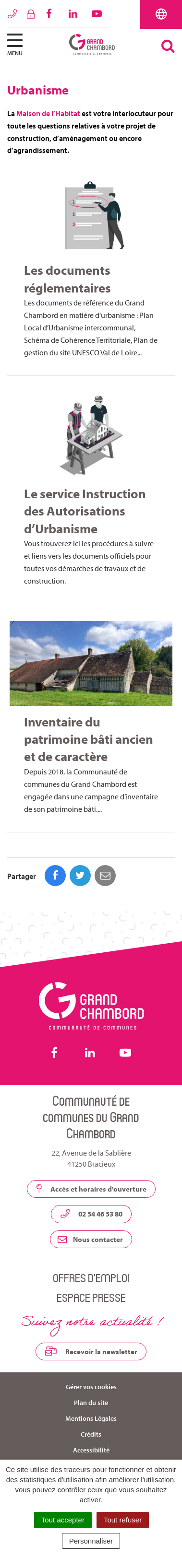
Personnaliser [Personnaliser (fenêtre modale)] (91, 1541)
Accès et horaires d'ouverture (91, 1188)
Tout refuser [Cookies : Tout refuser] (123, 1520)
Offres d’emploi (91, 1278)
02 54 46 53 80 (91, 1213)
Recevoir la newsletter (91, 1351)
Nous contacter (90, 1239)
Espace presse (91, 1297)
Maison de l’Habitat (48, 113)
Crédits (91, 1434)
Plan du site (91, 1402)
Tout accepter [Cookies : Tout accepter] (63, 1520)
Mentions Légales (91, 1418)
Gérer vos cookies (91, 1386)
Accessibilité (91, 1450)
